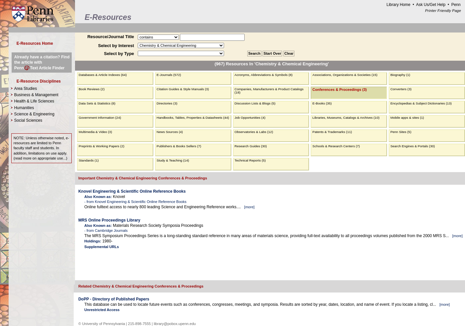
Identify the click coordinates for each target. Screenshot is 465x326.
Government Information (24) (100, 117)
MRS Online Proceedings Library (109, 220)
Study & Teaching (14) (173, 160)
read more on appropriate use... (40, 158)
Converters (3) (401, 89)
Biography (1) (400, 75)
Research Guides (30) (251, 146)
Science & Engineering (34, 114)
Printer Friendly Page (443, 11)
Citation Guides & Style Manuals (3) (183, 89)
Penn (456, 4)
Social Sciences (28, 120)
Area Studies (25, 88)
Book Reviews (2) (92, 89)
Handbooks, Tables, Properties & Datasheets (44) (193, 117)
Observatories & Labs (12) (254, 132)
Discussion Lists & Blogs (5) (255, 103)
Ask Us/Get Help (430, 4)
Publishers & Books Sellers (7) (179, 146)
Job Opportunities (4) (250, 117)
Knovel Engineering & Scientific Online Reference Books (132, 191)
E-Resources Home (35, 43)
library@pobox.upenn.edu (175, 324)
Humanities (24, 107)
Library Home (398, 4)
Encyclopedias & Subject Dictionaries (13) (421, 103)
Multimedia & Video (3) (95, 132)
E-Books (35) (322, 103)
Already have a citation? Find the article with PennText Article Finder (42, 62)
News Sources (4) (170, 132)
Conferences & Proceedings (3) (339, 90)
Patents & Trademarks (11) (332, 132)
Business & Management (36, 95)
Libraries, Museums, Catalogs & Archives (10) (345, 117)
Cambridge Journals (111, 230)
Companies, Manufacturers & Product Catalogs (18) (269, 90)
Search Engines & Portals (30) (412, 146)
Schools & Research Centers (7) (336, 146)
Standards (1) (89, 160)
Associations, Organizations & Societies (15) (344, 75)
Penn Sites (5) (400, 132)
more (249, 207)
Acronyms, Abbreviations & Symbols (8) (264, 75)
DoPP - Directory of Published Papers (113, 299)
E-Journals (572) (169, 75)
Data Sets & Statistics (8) (97, 103)
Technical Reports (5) (250, 160)
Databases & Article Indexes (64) (103, 75)
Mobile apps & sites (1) (407, 117)
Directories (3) (167, 103)
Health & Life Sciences (34, 101)
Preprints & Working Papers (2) (101, 146)
